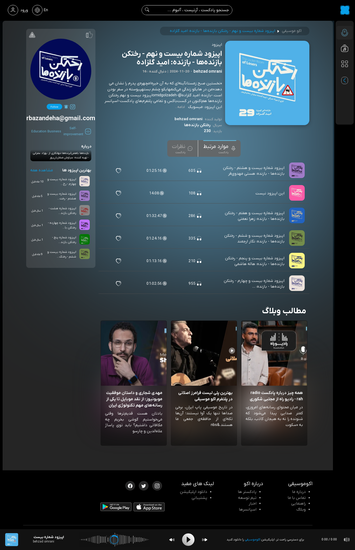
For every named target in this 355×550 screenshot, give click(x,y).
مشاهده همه (41, 170)
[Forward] (204, 540)
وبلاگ (301, 509)
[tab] (219, 148)
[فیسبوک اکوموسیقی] (130, 485)
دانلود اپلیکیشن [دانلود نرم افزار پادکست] (193, 491)
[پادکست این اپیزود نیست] (297, 193)
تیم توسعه (247, 497)
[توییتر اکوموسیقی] (144, 485)
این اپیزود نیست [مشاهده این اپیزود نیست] (269, 193)
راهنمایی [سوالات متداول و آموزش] (298, 503)
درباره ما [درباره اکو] (299, 491)
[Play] (188, 539)
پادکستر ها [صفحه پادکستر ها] (247, 491)
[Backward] (172, 540)
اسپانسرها (247, 509)
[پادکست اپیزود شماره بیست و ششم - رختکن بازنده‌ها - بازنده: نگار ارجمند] (297, 238)
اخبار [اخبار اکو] (252, 503)
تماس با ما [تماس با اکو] (297, 497)
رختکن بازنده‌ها (197, 125)
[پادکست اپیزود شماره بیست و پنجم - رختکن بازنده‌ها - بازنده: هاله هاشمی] (297, 261)
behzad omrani (189, 119)
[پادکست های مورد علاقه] (345, 74)
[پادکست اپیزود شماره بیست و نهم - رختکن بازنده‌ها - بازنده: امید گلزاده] (11, 539)
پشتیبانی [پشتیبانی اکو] (199, 497)
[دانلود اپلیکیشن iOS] (149, 508)
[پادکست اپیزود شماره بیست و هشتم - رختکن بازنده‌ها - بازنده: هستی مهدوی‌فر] (297, 170)
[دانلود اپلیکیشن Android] (115, 508)
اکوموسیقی (252, 540)
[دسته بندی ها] (345, 64)
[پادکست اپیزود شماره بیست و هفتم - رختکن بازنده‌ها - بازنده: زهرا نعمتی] (297, 216)
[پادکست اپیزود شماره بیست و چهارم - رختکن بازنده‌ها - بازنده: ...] (297, 283)
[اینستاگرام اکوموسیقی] (157, 485)
